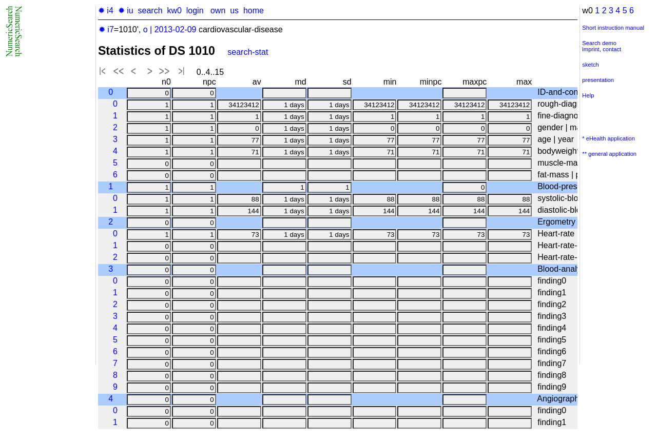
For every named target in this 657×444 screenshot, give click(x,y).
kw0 (174, 10)
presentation (598, 80)
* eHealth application (608, 138)
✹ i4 (105, 10)
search (150, 10)
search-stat (247, 52)
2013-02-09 (175, 29)
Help (588, 95)
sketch (590, 65)
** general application (609, 154)
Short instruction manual (613, 28)
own (217, 10)
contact (612, 49)
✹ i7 (106, 29)
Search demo (599, 43)
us (234, 10)
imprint (591, 49)
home (253, 10)
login (195, 10)
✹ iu (125, 10)
